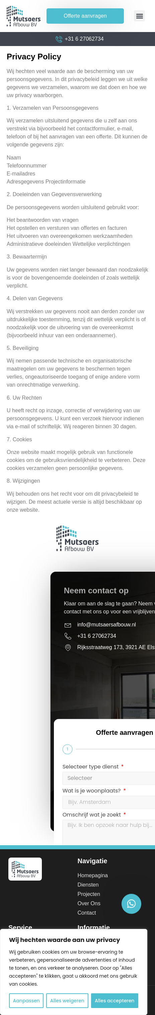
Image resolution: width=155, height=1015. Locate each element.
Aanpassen (26, 1000)
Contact (87, 913)
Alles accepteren (114, 1000)
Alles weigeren (67, 1000)
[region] (73, 972)
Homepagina (93, 875)
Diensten (88, 885)
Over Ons (89, 903)
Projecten (89, 894)
